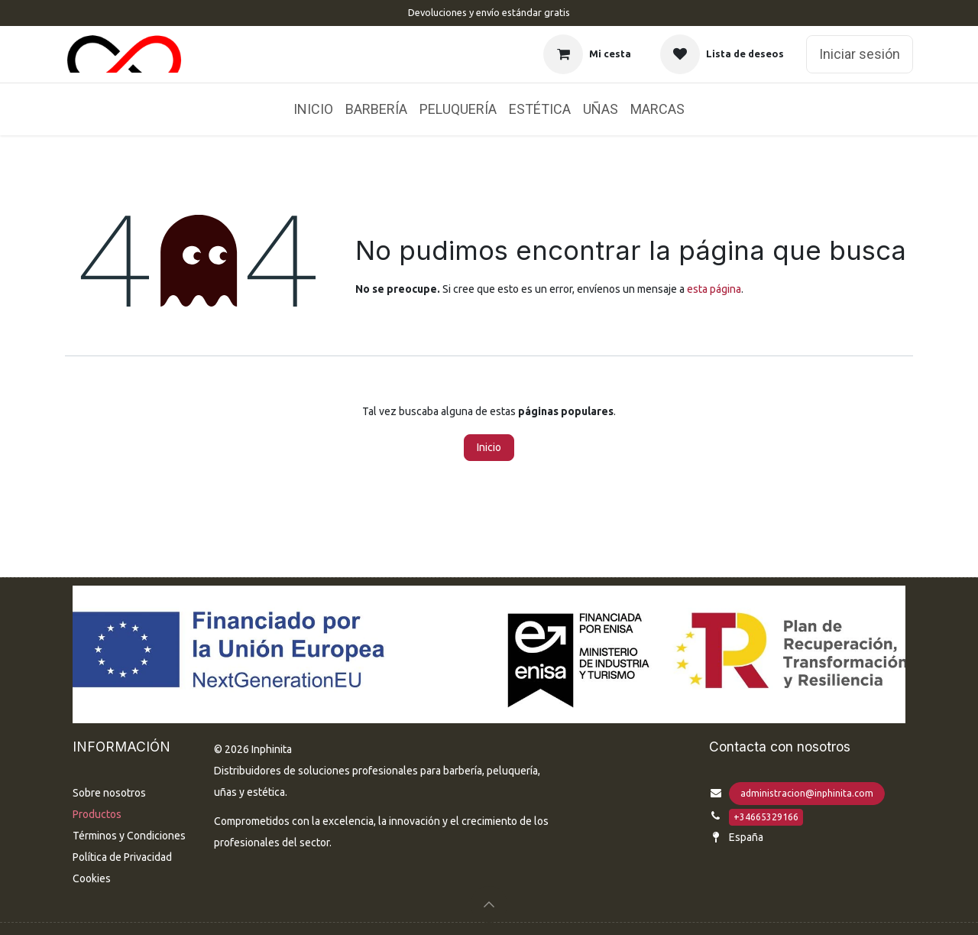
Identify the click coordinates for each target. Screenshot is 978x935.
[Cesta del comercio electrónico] (587, 54)
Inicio (489, 447)
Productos (97, 814)
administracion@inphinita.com (806, 793)
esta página (714, 289)
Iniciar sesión (859, 54)
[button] (489, 904)
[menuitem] (313, 109)
